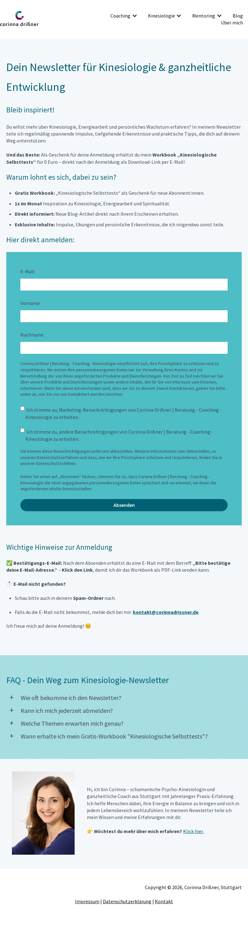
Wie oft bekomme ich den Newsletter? (71, 698)
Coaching (120, 16)
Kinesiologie (161, 16)
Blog (238, 16)
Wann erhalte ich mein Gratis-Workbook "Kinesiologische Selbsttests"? (114, 736)
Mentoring (203, 16)
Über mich (232, 22)
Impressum (87, 901)
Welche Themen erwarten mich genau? (72, 723)
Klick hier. (193, 831)
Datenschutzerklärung (127, 901)
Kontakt (164, 901)
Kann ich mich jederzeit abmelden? (67, 710)
